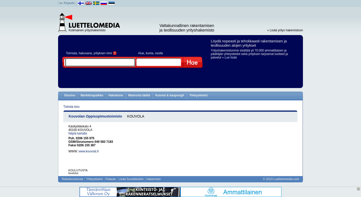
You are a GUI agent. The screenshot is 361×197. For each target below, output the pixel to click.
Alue (141, 53)
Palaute (111, 179)
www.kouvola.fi (88, 151)
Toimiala (71, 53)
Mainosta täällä (139, 95)
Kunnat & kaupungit (169, 95)
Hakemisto (153, 179)
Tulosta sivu (71, 106)
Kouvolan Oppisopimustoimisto (95, 116)
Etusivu (69, 95)
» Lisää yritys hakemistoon (285, 30)
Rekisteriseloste (72, 179)
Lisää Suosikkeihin (130, 179)
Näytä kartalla (77, 133)
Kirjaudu (69, 3)
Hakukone (116, 95)
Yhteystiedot (198, 95)
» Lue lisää (229, 57)
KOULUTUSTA (78, 170)
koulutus (73, 173)
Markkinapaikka (92, 95)
